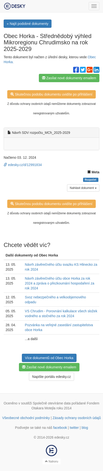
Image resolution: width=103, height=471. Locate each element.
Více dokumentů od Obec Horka (49, 358)
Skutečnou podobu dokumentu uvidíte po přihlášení (51, 94)
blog (85, 428)
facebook (60, 428)
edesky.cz (61, 437)
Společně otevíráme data (52, 403)
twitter (74, 428)
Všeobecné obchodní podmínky (26, 418)
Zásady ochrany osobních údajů (77, 418)
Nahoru (51, 461)
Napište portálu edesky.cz (51, 377)
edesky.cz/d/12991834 (23, 165)
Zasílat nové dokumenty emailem (69, 78)
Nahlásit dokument (83, 188)
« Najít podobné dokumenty (27, 24)
